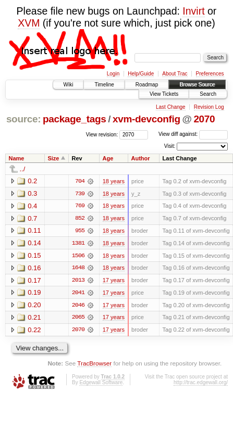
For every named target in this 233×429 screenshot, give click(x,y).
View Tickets (164, 94)
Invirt (193, 11)
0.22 (34, 331)
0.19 (34, 293)
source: (23, 118)
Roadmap (147, 84)
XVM (29, 23)
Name (16, 158)
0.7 (32, 218)
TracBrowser (94, 364)
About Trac (174, 74)
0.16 (34, 268)
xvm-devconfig (146, 118)
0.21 (34, 318)
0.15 (34, 256)
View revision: (102, 134)
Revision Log (209, 107)
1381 (78, 243)
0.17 (34, 281)
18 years (114, 181)
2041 (78, 293)
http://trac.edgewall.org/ (201, 384)
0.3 (32, 193)
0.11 (34, 231)
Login (113, 74)
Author (140, 158)
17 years (114, 281)
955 (79, 231)
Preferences (210, 74)
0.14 (34, 243)
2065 (78, 318)
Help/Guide (141, 74)
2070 (204, 118)
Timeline (104, 84)
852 (79, 219)
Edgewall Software (100, 384)
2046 (78, 306)
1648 (78, 268)
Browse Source (197, 84)
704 (79, 181)
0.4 (32, 206)
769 (79, 206)
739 (79, 194)
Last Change (171, 107)
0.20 (34, 306)
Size (53, 158)
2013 (78, 281)
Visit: (170, 146)
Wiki (68, 84)
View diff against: (193, 134)
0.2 (32, 181)
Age (108, 158)
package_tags (74, 118)
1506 (78, 256)
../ (23, 169)
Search (208, 94)
